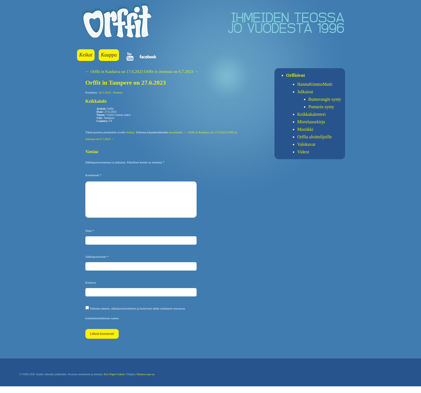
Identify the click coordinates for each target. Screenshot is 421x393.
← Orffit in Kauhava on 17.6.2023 (114, 71)
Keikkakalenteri (311, 114)
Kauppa (109, 55)
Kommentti (93, 175)
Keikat (85, 55)
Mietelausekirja (311, 121)
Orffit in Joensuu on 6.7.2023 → (171, 71)
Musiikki (305, 129)
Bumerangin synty (324, 99)
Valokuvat (306, 144)
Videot (303, 151)
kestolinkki (175, 132)
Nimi (89, 237)
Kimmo (118, 92)
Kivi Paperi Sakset (114, 380)
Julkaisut (305, 91)
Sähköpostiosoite (96, 263)
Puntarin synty (321, 106)
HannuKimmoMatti (314, 84)
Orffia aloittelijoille (314, 136)
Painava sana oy (145, 380)
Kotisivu (90, 289)
